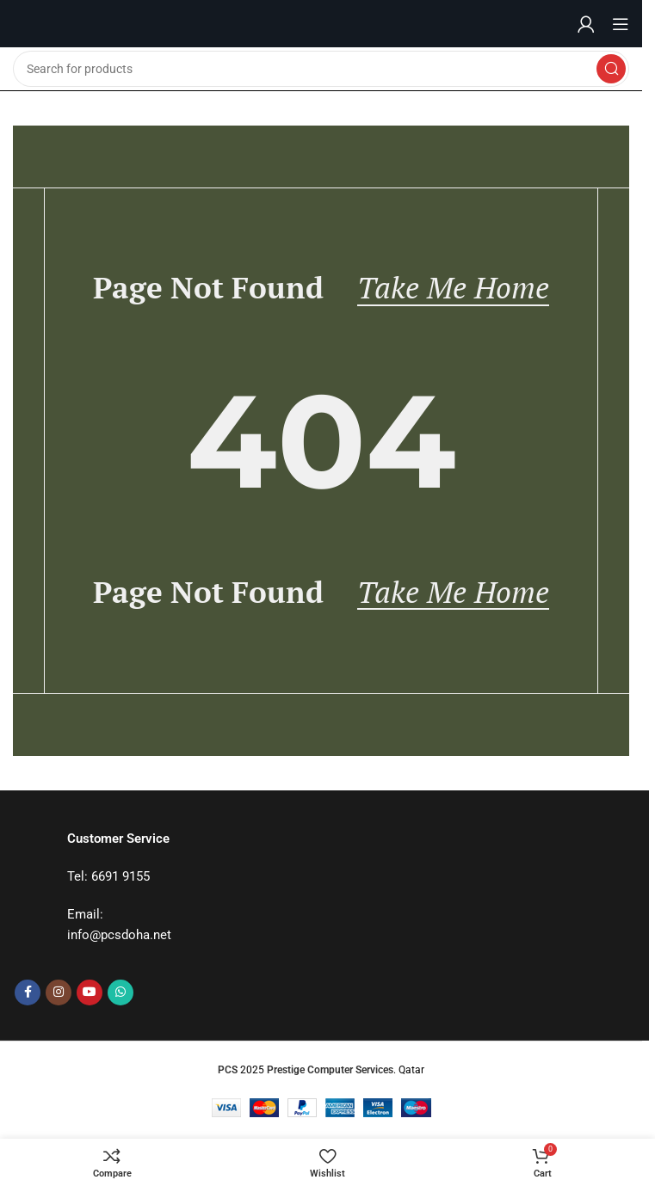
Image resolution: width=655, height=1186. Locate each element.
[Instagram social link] (58, 992)
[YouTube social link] (89, 992)
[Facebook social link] (27, 992)
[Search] (321, 69)
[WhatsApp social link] (120, 992)
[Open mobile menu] (620, 24)
